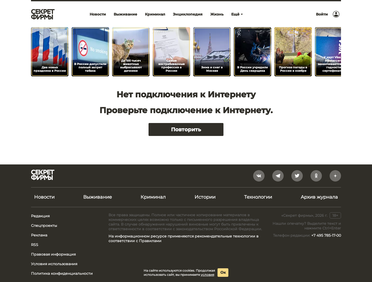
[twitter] (297, 176)
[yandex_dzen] (335, 176)
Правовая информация (53, 254)
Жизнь (216, 14)
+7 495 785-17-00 (326, 235)
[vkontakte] (259, 176)
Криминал (155, 14)
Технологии (258, 197)
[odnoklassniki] (316, 176)
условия (207, 275)
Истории (205, 197)
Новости (98, 14)
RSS (34, 244)
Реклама (39, 235)
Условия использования (54, 264)
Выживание (125, 14)
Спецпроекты (44, 225)
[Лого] (43, 14)
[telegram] (278, 176)
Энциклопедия (188, 14)
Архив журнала (319, 197)
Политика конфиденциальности (62, 273)
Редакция (40, 216)
